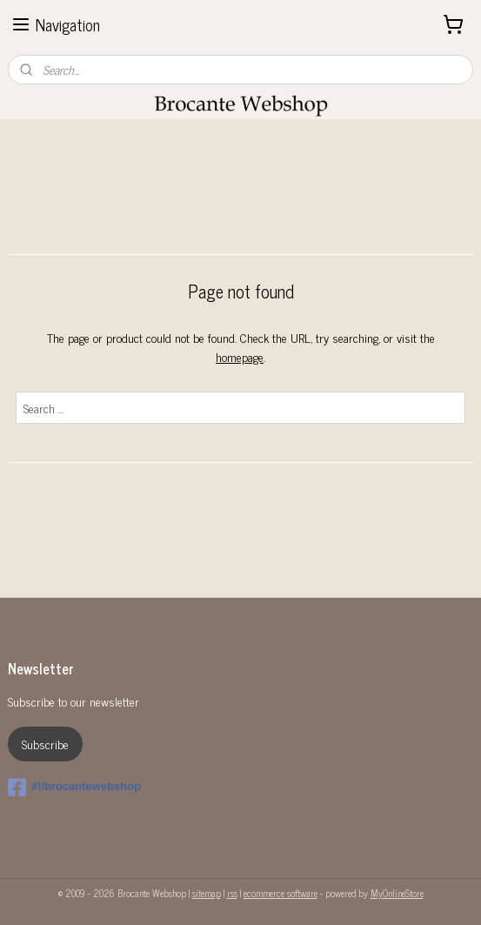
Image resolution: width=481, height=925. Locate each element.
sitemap (206, 893)
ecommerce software (280, 893)
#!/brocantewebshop (74, 787)
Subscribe (45, 744)
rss (232, 893)
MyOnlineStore (397, 893)
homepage (240, 357)
